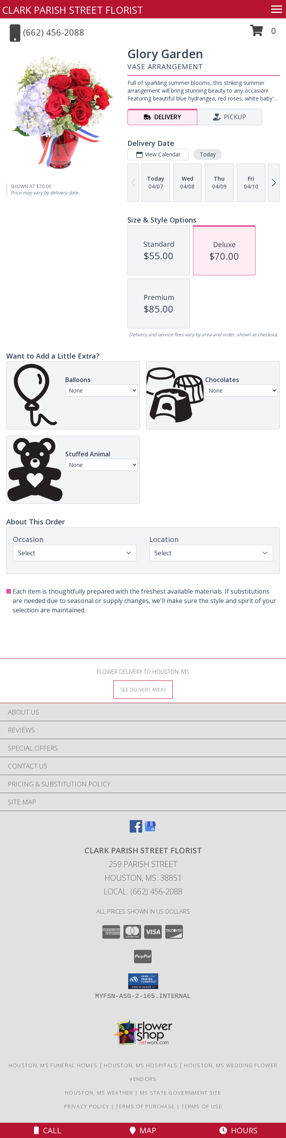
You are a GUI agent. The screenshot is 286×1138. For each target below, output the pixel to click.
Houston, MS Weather (99, 1092)
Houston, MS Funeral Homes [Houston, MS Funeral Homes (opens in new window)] (53, 1065)
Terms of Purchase (145, 1106)
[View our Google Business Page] (150, 830)
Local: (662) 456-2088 (143, 891)
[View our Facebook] (136, 830)
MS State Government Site (180, 1092)
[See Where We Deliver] (143, 689)
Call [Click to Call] (47, 1130)
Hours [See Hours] (238, 1130)
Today (208, 154)
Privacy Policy (86, 1106)
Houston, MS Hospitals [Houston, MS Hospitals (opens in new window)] (140, 1065)
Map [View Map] (143, 1130)
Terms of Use (201, 1106)
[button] (263, 33)
